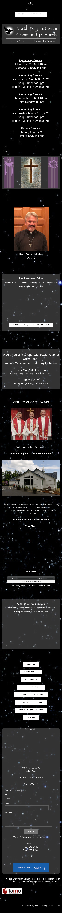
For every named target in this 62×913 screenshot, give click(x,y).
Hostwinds (55, 905)
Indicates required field (15, 790)
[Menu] (4, 3)
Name (7, 794)
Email (7, 803)
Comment (9, 813)
